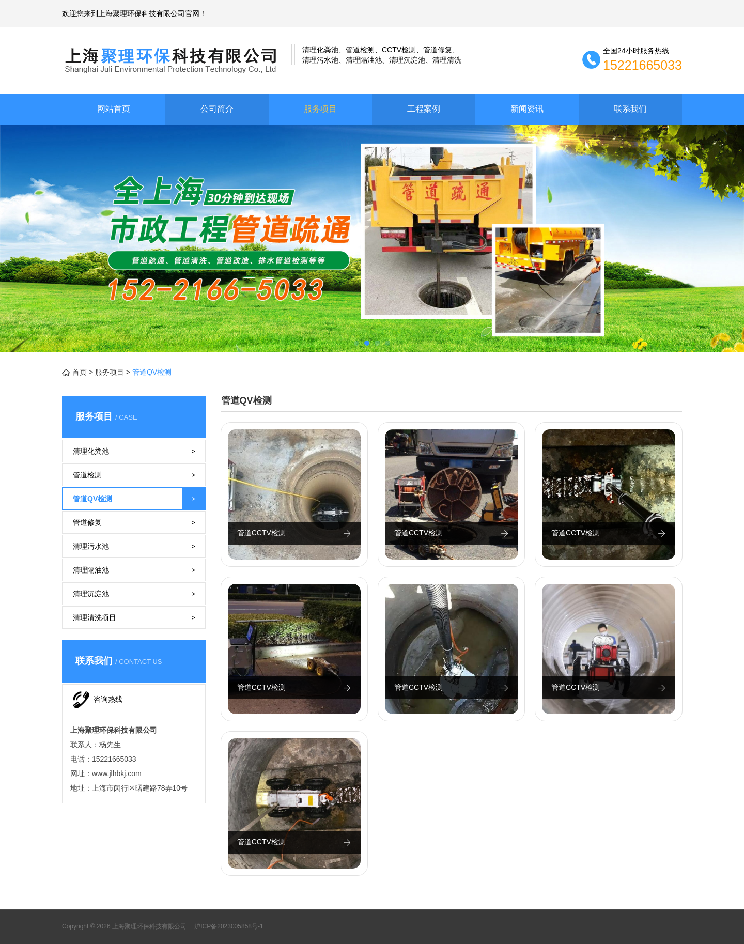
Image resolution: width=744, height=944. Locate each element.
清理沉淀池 (91, 594)
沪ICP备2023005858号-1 (228, 926)
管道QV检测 (92, 498)
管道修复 (87, 522)
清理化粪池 (91, 451)
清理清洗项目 (94, 617)
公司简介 (217, 108)
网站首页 (113, 108)
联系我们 (630, 108)
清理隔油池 (91, 570)
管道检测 (87, 475)
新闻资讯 (527, 108)
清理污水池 (91, 546)
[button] (356, 343)
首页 (79, 372)
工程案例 (423, 108)
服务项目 (320, 108)
